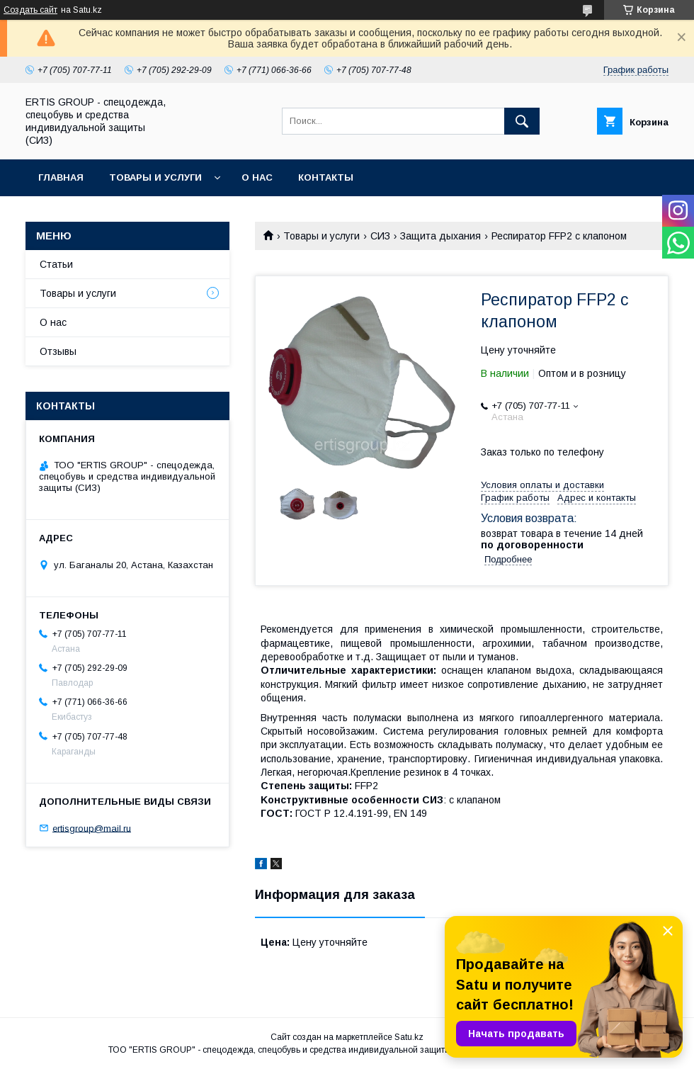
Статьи (56, 264)
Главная (61, 177)
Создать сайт (30, 10)
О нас (257, 177)
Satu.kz (408, 1037)
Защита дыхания (440, 236)
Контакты (325, 177)
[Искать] (522, 121)
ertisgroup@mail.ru (91, 827)
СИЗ (380, 236)
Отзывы (58, 351)
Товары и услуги (155, 177)
